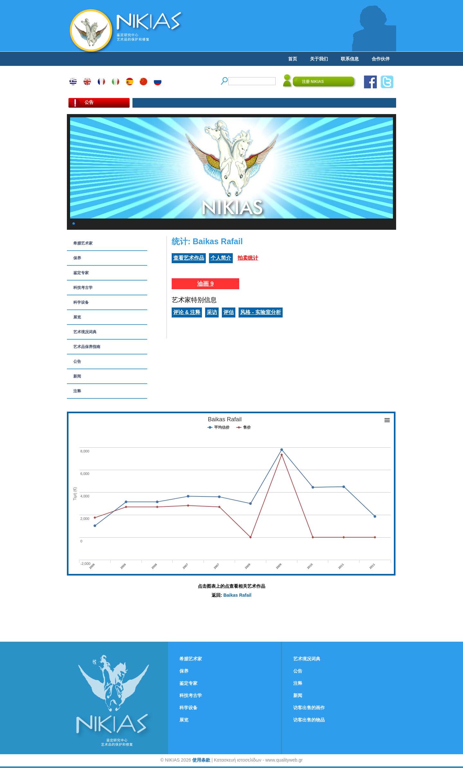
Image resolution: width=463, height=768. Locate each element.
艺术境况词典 (84, 332)
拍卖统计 (248, 258)
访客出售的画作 (309, 707)
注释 (77, 391)
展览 (77, 317)
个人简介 (221, 258)
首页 (292, 58)
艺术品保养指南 (86, 346)
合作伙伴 (381, 58)
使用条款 (201, 760)
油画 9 (205, 284)
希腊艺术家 (83, 243)
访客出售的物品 (309, 719)
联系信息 (350, 58)
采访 (212, 312)
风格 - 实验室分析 (260, 312)
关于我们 (319, 58)
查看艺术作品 (188, 258)
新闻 (77, 376)
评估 (228, 312)
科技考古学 (83, 287)
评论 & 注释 (186, 312)
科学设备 (81, 302)
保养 (77, 258)
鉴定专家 (81, 273)
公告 (77, 361)
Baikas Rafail (237, 595)
